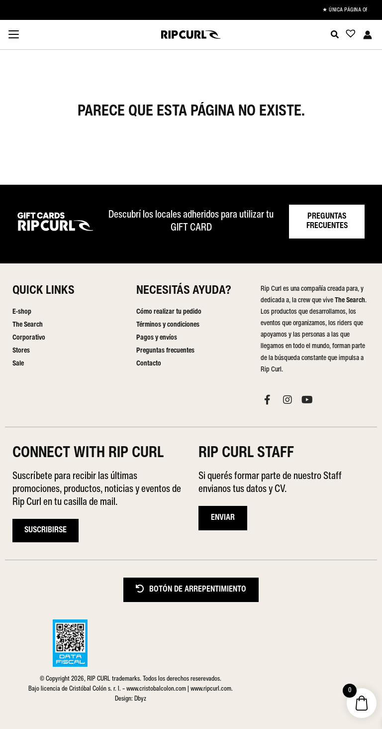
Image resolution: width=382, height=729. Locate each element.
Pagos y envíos (156, 338)
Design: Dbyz (130, 699)
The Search (27, 325)
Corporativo (28, 338)
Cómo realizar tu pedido (168, 312)
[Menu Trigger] (13, 35)
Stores (21, 351)
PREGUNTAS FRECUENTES (327, 221)
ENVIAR (223, 518)
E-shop (21, 312)
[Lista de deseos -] (347, 35)
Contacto (148, 363)
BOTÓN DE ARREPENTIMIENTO (191, 589)
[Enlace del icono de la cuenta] (367, 34)
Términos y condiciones (167, 325)
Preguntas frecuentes (165, 351)
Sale (18, 363)
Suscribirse (45, 530)
